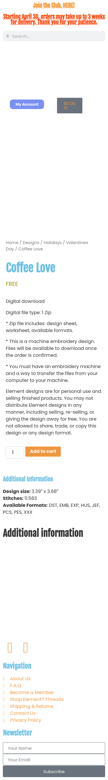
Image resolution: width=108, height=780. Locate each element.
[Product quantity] (15, 453)
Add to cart (43, 451)
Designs (31, 242)
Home (12, 242)
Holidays (53, 242)
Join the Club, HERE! (54, 5)
